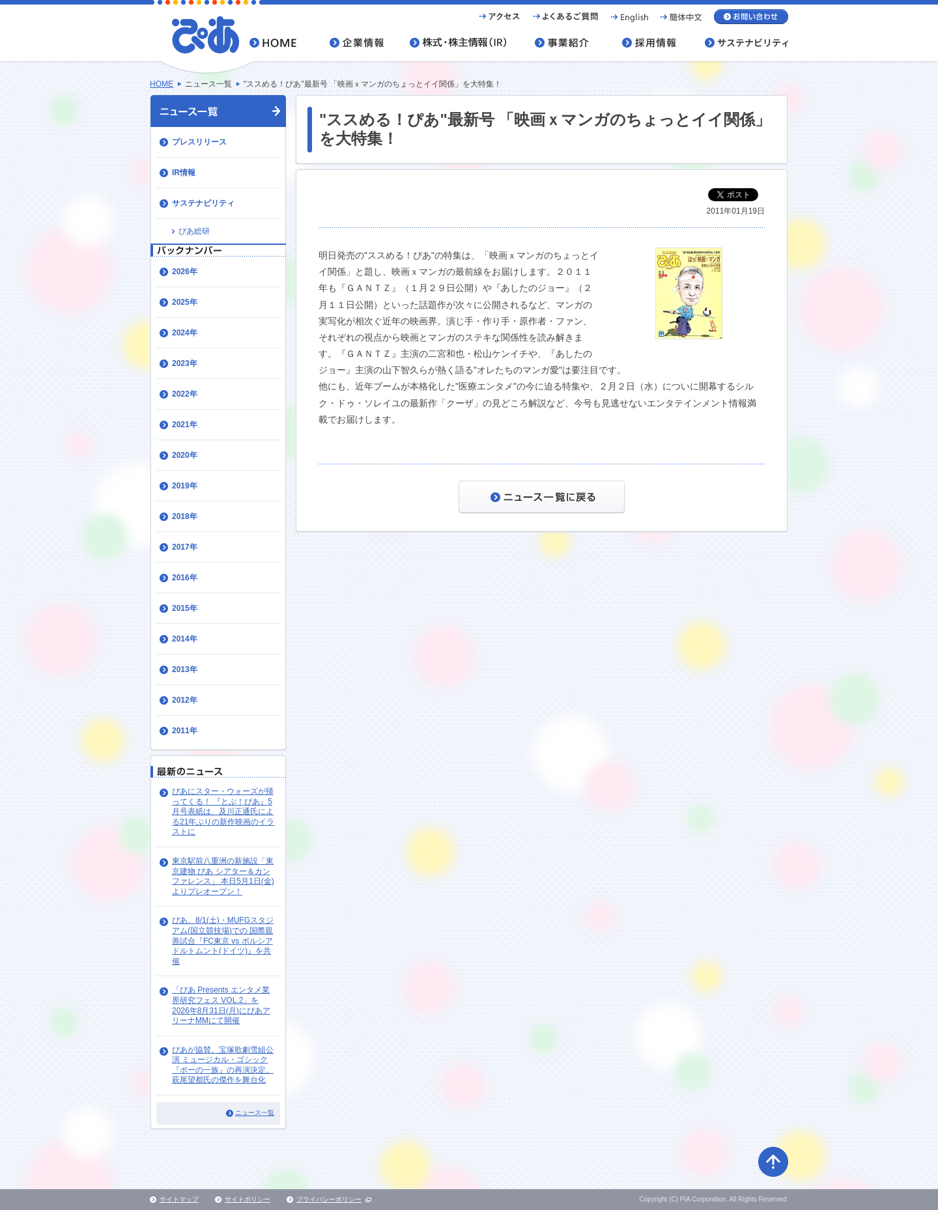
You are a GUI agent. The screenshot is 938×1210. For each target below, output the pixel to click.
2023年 (184, 363)
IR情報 (183, 172)
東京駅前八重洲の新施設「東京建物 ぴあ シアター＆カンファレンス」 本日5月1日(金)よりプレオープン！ (223, 876)
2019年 (184, 485)
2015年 (184, 608)
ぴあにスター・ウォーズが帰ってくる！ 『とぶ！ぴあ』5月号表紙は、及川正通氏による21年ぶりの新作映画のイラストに (223, 811)
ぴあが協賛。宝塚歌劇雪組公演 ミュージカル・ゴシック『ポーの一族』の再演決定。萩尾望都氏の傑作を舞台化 (223, 1065)
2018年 (184, 516)
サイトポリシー (247, 1199)
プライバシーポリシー (329, 1199)
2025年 (184, 302)
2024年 (184, 332)
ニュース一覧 (254, 1112)
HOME (161, 84)
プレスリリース (199, 142)
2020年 (184, 455)
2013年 (184, 669)
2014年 (184, 638)
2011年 (184, 730)
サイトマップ (179, 1199)
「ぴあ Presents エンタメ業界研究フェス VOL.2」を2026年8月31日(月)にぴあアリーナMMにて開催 (221, 1005)
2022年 (184, 394)
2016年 (184, 577)
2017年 (184, 547)
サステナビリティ (203, 203)
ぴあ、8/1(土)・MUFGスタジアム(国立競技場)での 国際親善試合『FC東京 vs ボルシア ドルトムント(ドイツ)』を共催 (223, 940)
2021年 (184, 424)
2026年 (184, 271)
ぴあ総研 (194, 231)
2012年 (184, 700)
